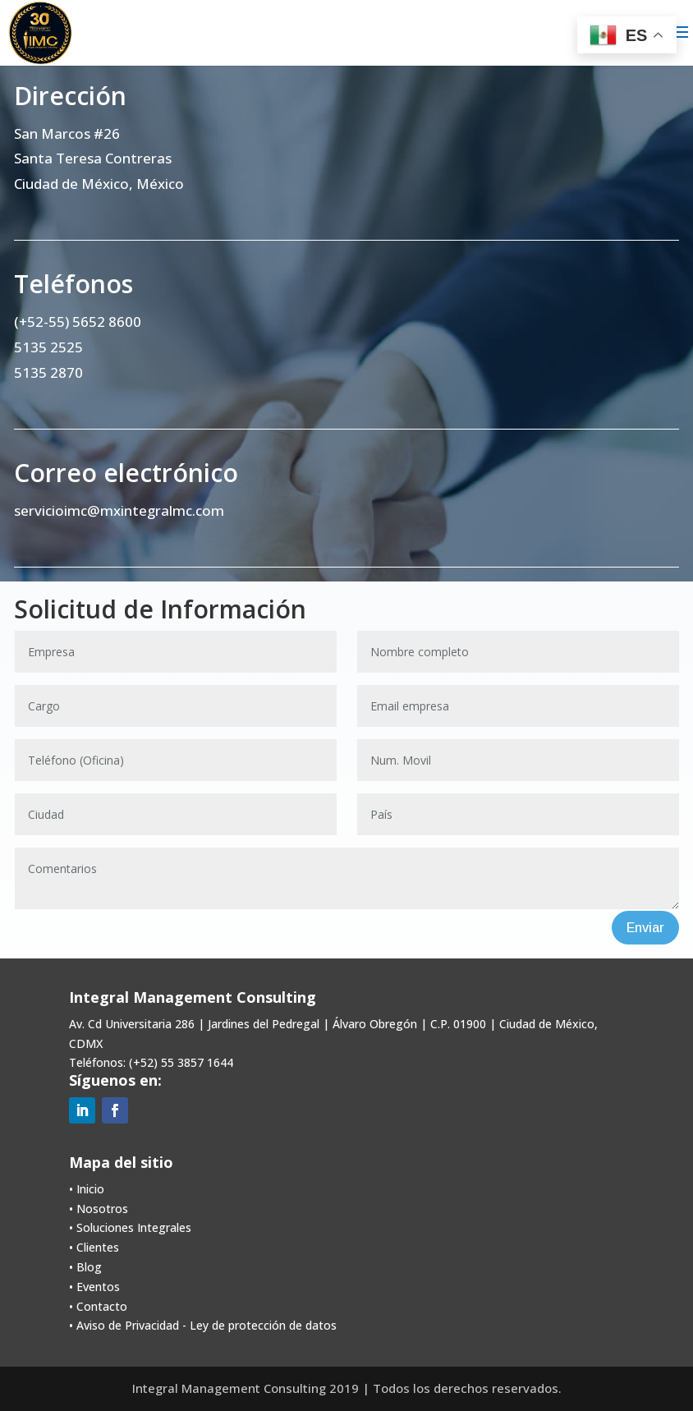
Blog (89, 1267)
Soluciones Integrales (133, 1227)
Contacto (101, 1306)
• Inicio (86, 1189)
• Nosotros (98, 1208)
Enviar (645, 928)
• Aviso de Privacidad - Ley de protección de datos (203, 1325)
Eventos (98, 1286)
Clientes (97, 1247)
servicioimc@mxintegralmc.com (119, 510)
